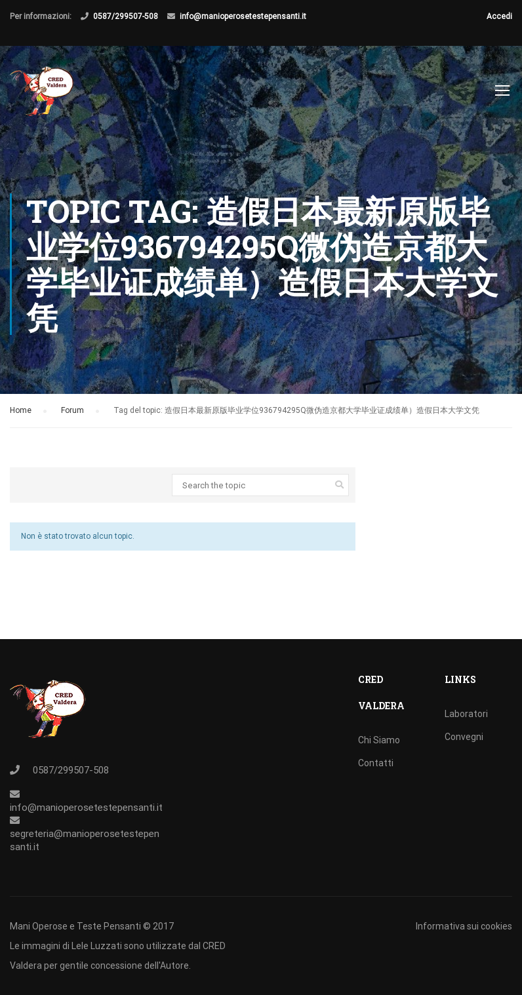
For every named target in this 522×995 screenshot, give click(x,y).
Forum (72, 410)
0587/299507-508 (125, 16)
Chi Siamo (379, 740)
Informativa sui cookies (464, 926)
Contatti (375, 763)
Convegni (464, 737)
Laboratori (466, 714)
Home (20, 410)
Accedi (499, 16)
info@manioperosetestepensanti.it (243, 16)
